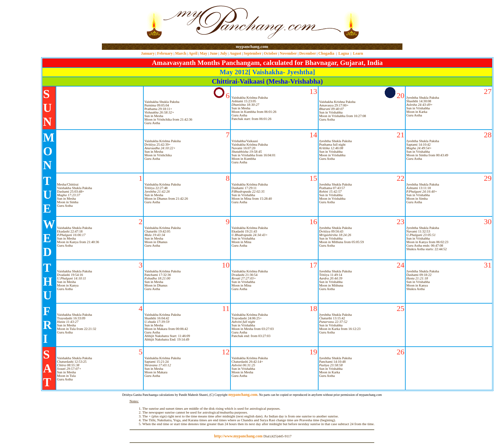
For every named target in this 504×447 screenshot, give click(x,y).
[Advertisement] (123, 22)
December (307, 53)
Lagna (343, 53)
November (288, 53)
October (270, 53)
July (223, 53)
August (235, 53)
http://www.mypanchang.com (238, 436)
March (180, 53)
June (214, 53)
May (203, 53)
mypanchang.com (252, 46)
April (193, 53)
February (165, 53)
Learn (358, 53)
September (252, 53)
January (148, 53)
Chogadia (326, 53)
